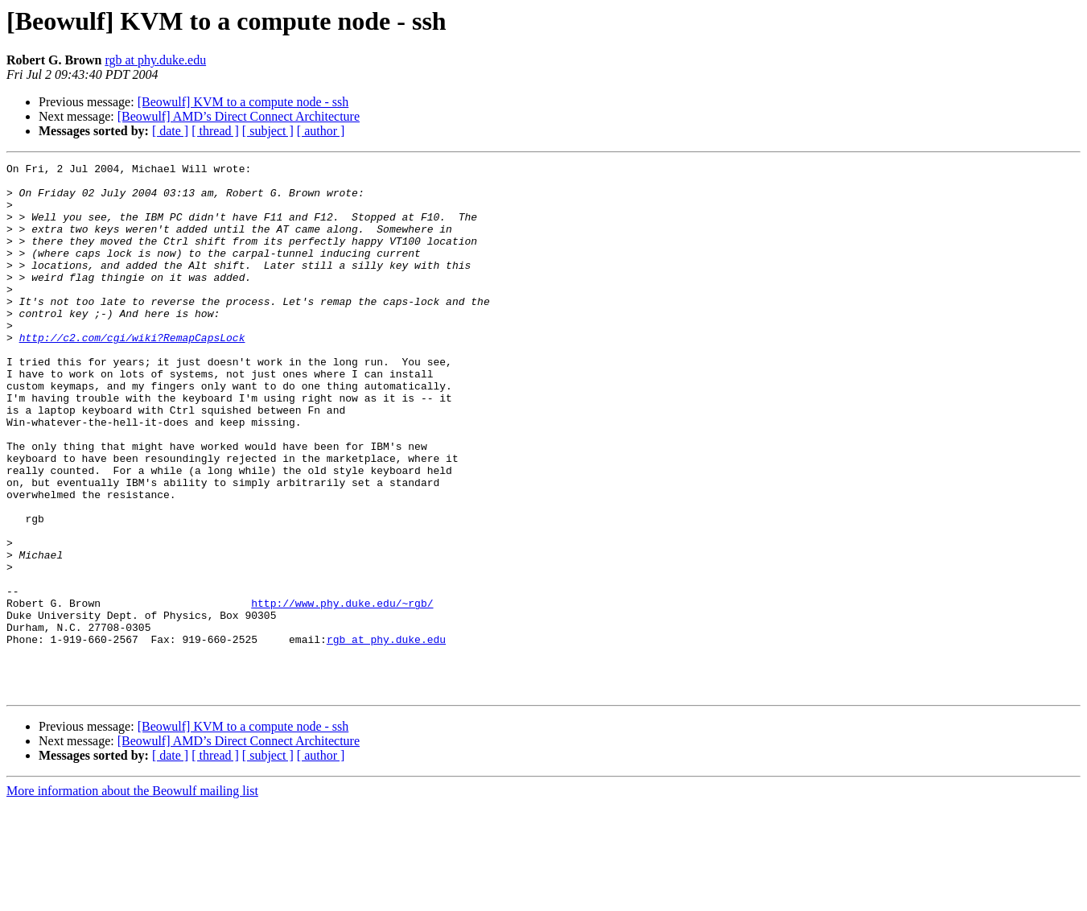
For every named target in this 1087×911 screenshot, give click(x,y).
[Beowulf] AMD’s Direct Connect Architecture (238, 116)
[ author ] (321, 131)
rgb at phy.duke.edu (155, 60)
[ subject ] (268, 131)
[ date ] (170, 131)
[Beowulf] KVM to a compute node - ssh (243, 102)
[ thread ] (215, 131)
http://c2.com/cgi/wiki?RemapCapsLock (132, 373)
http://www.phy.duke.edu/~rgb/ (342, 692)
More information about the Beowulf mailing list (132, 897)
